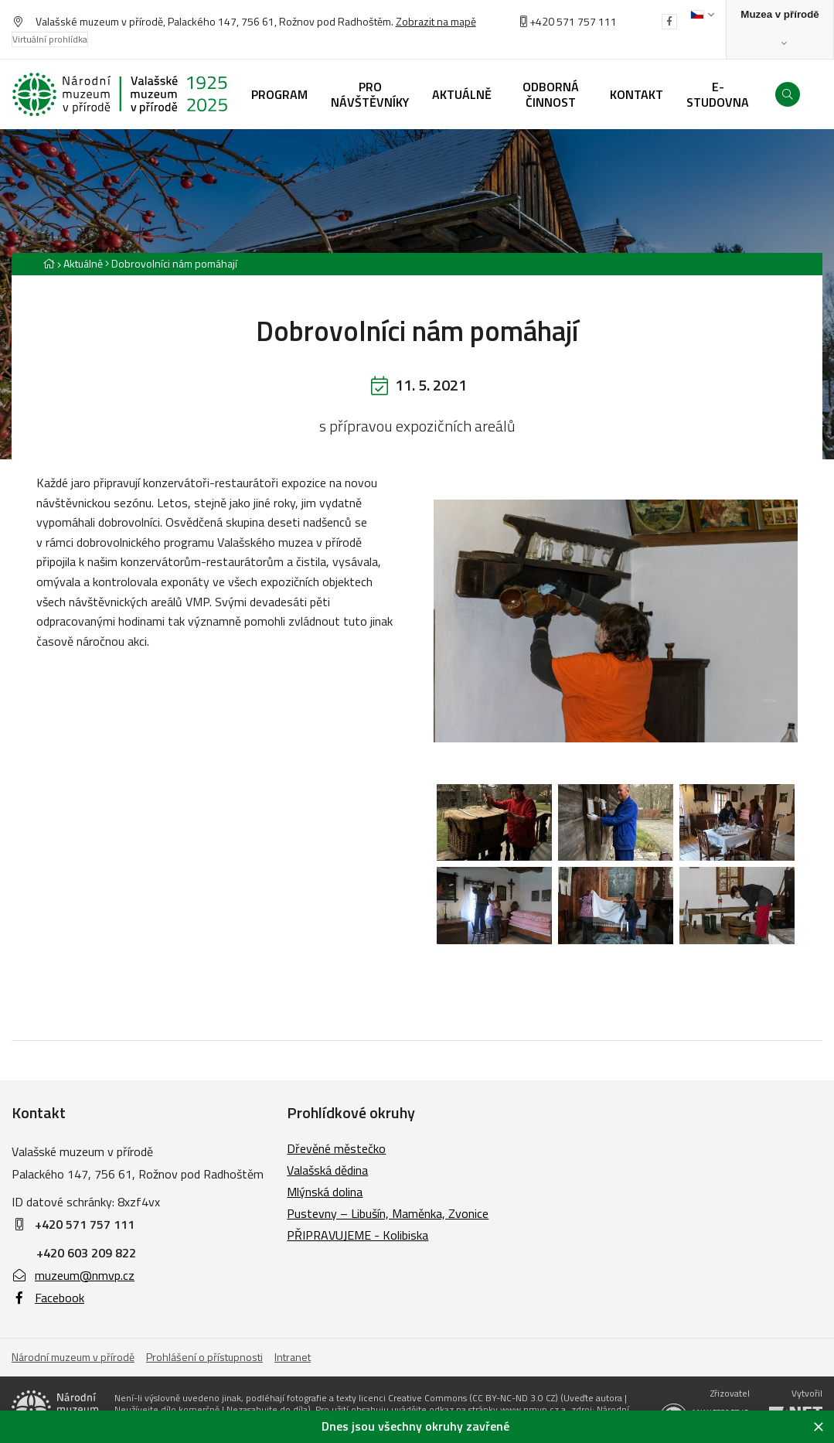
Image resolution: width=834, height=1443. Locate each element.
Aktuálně (83, 263)
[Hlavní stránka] (49, 263)
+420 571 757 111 (573, 21)
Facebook (48, 1297)
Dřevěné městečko (336, 1148)
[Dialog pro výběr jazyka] (702, 14)
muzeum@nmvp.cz (73, 1275)
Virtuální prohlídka (49, 39)
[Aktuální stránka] (171, 263)
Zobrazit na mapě (436, 21)
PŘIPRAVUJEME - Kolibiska (357, 1235)
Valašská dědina (327, 1170)
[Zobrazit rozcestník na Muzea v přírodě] (780, 30)
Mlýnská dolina (325, 1191)
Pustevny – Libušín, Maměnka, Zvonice (387, 1213)
